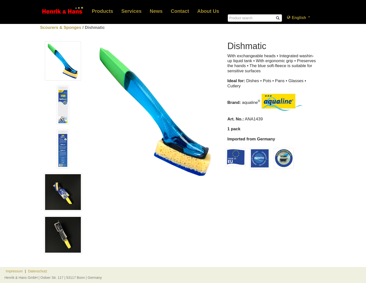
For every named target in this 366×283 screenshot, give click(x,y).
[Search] (255, 18)
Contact (180, 11)
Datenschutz (37, 271)
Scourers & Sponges (60, 27)
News (156, 11)
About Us (208, 11)
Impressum (14, 271)
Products (102, 11)
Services (131, 11)
